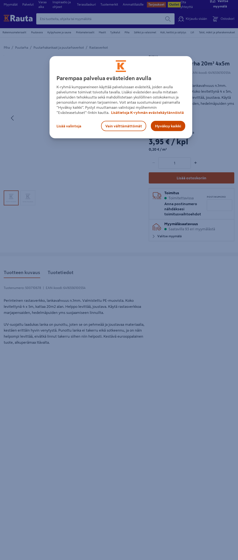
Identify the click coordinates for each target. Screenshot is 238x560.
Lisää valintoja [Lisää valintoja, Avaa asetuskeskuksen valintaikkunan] (68, 126)
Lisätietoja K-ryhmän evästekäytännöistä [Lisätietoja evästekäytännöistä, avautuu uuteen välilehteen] (147, 112)
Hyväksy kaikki (168, 126)
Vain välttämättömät (123, 126)
